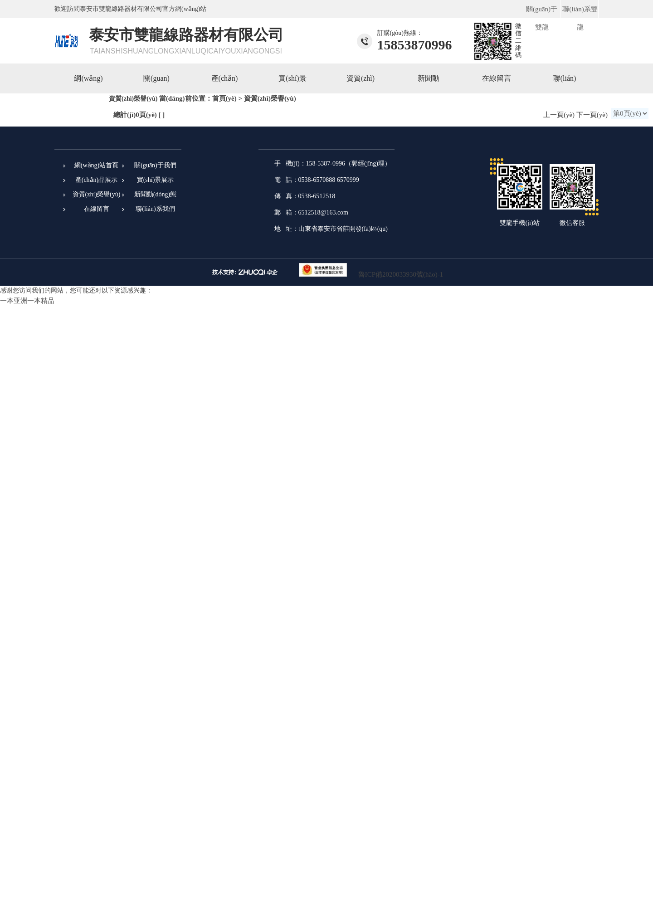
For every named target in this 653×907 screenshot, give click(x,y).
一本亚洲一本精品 (27, 300)
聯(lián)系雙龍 (579, 18)
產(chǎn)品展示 (96, 179)
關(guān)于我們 (155, 165)
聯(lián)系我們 (155, 208)
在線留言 (496, 78)
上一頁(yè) (559, 114)
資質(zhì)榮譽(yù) (97, 194)
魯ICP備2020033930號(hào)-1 (400, 274)
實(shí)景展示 (155, 179)
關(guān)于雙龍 (541, 18)
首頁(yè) (224, 98)
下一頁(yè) (592, 114)
